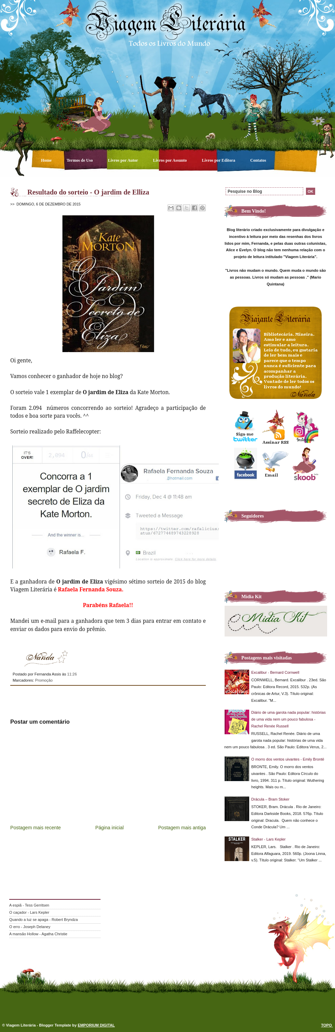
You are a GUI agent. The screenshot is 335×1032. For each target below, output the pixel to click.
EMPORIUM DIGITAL (96, 1025)
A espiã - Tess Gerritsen (29, 905)
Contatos (258, 160)
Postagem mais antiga (182, 827)
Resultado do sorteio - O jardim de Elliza (88, 192)
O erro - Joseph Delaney (29, 927)
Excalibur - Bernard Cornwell (275, 672)
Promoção (44, 680)
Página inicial (109, 827)
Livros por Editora (219, 160)
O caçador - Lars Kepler (29, 912)
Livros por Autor (123, 160)
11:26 (72, 674)
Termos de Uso (80, 160)
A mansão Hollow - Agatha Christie (38, 934)
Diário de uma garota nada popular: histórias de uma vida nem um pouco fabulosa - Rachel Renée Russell (288, 719)
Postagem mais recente (35, 827)
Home (47, 160)
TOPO (327, 1025)
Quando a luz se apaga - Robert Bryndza (43, 919)
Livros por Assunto (170, 160)
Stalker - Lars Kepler (268, 839)
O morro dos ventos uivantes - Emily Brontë (287, 759)
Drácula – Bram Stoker (270, 799)
